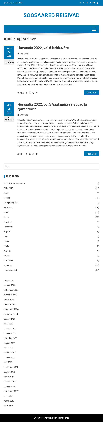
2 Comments (9, 62)
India (6, 212)
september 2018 (11, 367)
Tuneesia (8, 265)
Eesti (6, 193)
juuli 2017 (8, 396)
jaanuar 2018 (9, 386)
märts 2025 (9, 299)
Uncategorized (10, 270)
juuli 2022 (8, 348)
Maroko (7, 251)
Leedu (6, 241)
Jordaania (8, 227)
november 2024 (11, 314)
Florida (7, 198)
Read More (91, 92)
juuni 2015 (8, 405)
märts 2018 (9, 377)
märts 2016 (9, 401)
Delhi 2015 (8, 188)
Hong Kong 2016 (11, 202)
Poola (6, 256)
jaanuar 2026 (9, 285)
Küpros (7, 231)
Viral (53, 418)
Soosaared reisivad (51, 15)
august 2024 (9, 319)
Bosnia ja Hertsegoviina (14, 183)
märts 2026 (9, 280)
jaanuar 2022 (9, 357)
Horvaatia (24, 54)
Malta (6, 246)
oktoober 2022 (10, 338)
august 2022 (9, 343)
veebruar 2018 (10, 381)
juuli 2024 (8, 324)
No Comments (9, 118)
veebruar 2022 (10, 352)
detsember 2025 (11, 290)
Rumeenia (8, 260)
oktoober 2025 (10, 295)
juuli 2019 (8, 362)
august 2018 (9, 372)
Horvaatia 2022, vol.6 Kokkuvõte (43, 48)
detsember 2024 (11, 309)
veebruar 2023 (10, 328)
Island (6, 217)
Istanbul (7, 222)
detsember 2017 (11, 391)
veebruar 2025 (10, 304)
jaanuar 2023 (9, 333)
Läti (5, 236)
